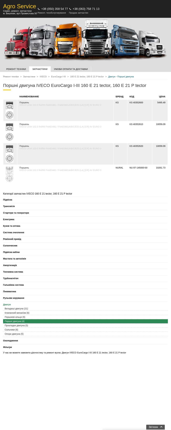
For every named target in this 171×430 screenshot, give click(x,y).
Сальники (11, 329)
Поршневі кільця (15, 317)
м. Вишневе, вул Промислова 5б (20, 13)
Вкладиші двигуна (16, 308)
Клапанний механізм (17, 313)
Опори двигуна (14, 334)
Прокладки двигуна (16, 325)
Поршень (24, 102)
